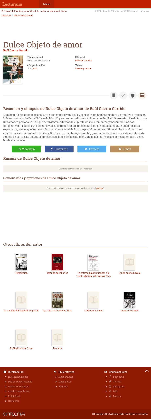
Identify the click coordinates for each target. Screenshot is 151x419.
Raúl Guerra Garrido (23, 15)
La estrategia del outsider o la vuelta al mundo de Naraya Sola (93, 274)
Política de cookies (18, 386)
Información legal (18, 376)
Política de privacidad (20, 381)
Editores (63, 386)
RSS (115, 391)
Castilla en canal (94, 310)
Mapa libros (64, 381)
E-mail (127, 149)
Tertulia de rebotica (57, 272)
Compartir (61, 149)
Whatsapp (28, 149)
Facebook (118, 376)
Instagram (118, 386)
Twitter (117, 381)
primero (99, 188)
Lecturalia (6, 15)
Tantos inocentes (129, 310)
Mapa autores (65, 376)
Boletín (117, 396)
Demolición (21, 272)
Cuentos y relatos (83, 68)
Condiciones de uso (18, 391)
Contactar (13, 400)
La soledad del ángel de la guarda (21, 310)
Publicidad (14, 396)
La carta (57, 348)
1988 (34, 68)
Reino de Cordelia (83, 60)
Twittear (94, 149)
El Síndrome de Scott (21, 348)
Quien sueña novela (130, 272)
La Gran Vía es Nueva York (57, 310)
